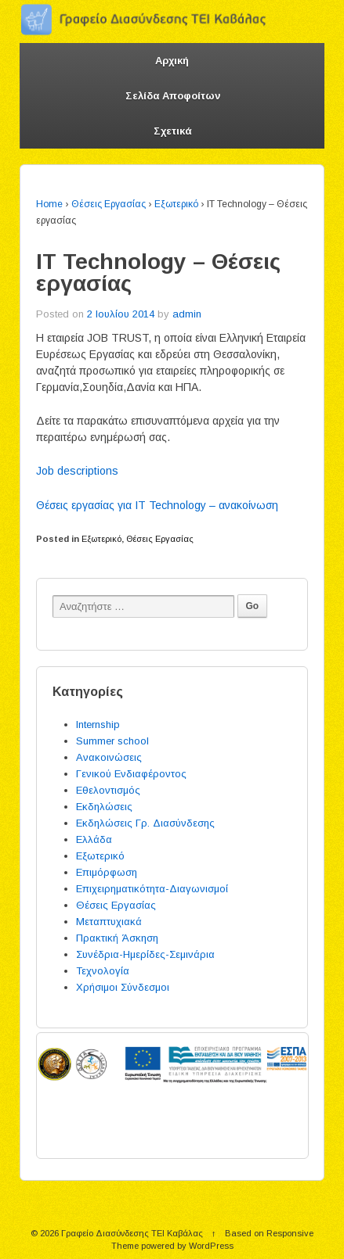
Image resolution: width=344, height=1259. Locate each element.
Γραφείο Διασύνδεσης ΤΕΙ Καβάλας (132, 1233)
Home (49, 204)
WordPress (211, 1245)
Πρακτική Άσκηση (117, 938)
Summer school (112, 741)
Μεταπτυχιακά (109, 921)
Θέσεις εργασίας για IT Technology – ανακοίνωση (157, 505)
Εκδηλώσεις (104, 806)
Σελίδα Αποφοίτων (172, 96)
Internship (98, 724)
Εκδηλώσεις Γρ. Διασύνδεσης (145, 823)
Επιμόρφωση (106, 872)
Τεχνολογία (102, 971)
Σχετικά (173, 131)
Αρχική (172, 60)
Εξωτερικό (176, 204)
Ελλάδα (94, 839)
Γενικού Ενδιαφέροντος (131, 774)
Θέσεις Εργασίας (108, 204)
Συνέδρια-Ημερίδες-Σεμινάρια (145, 954)
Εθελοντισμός (108, 790)
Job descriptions (77, 471)
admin (186, 314)
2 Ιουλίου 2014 (120, 314)
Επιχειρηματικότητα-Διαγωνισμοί (152, 889)
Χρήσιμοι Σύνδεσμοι (122, 987)
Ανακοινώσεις (109, 757)
